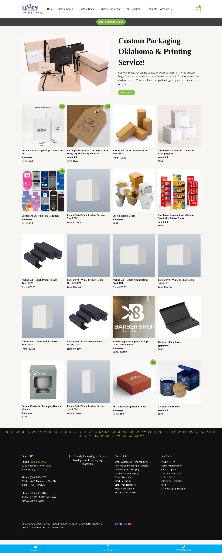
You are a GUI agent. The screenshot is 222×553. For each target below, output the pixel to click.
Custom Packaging (110, 9)
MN (125, 432)
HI (60, 432)
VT (113, 436)
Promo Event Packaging (128, 469)
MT (144, 432)
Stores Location (123, 477)
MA (113, 432)
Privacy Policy (168, 461)
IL (70, 432)
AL (7, 432)
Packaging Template (172, 480)
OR (208, 432)
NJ (155, 432)
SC (85, 436)
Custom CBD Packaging (128, 473)
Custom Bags (86, 9)
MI (119, 432)
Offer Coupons (169, 469)
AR (23, 432)
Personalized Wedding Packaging (133, 465)
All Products (133, 9)
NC (185, 432)
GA (55, 432)
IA (80, 432)
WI (136, 436)
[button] (111, 22)
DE (45, 432)
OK (202, 432)
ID (65, 432)
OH (197, 432)
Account (164, 9)
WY (142, 436)
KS (84, 432)
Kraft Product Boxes (126, 488)
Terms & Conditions (172, 473)
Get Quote (151, 9)
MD (107, 432)
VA (118, 436)
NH (166, 432)
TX (102, 436)
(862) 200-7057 (38, 461)
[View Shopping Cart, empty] (197, 9)
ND (191, 432)
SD (90, 436)
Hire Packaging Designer (175, 488)
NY (179, 432)
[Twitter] (120, 523)
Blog (164, 484)
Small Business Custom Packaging (134, 461)
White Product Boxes (126, 492)
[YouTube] (129, 523)
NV (160, 432)
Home (50, 9)
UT (107, 436)
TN (96, 436)
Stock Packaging (124, 480)
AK (12, 432)
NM (173, 432)
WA (124, 436)
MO (138, 432)
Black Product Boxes (126, 484)
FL (50, 432)
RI (80, 436)
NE (149, 432)
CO (34, 432)
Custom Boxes (65, 9)
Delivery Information (173, 465)
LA (95, 432)
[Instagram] (125, 523)
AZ (17, 432)
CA (28, 432)
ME (101, 432)
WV (131, 436)
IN (75, 432)
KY (90, 432)
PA (213, 432)
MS (131, 432)
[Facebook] (116, 523)
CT (39, 432)
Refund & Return (170, 477)
